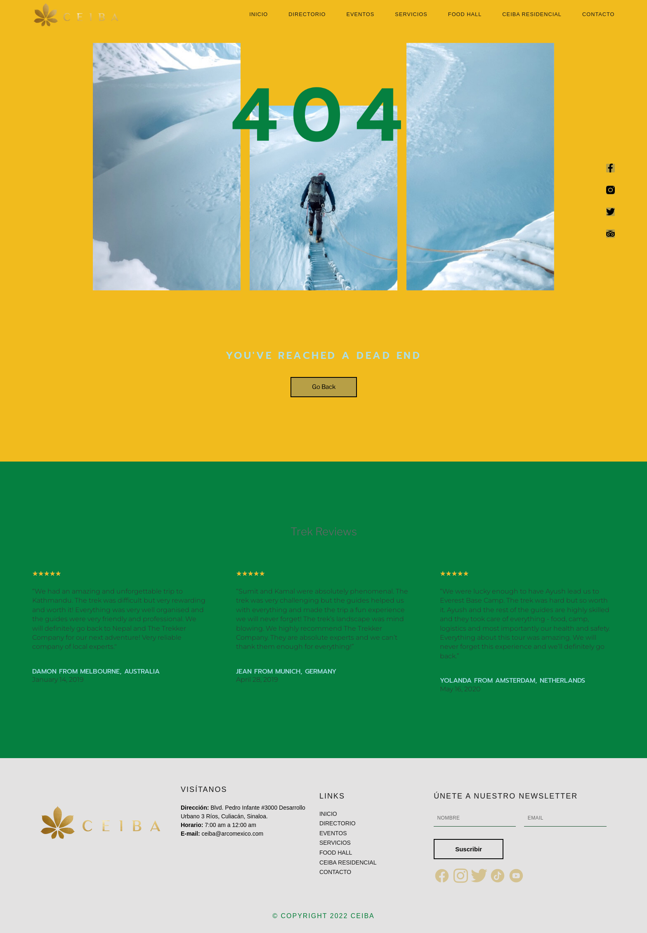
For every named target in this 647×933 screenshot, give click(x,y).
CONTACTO (598, 14)
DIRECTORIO (307, 14)
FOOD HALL (465, 14)
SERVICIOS (411, 14)
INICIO (258, 14)
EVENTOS (360, 14)
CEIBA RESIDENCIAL (532, 14)
